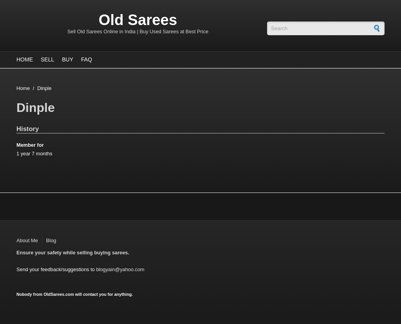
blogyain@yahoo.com (120, 269)
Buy (67, 59)
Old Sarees (138, 19)
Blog (51, 240)
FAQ (86, 59)
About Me (27, 240)
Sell (47, 59)
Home (24, 59)
